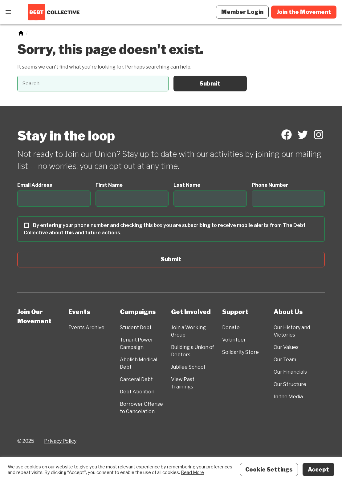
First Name (109, 185)
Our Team (285, 360)
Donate (231, 327)
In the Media (288, 397)
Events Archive (86, 327)
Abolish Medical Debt (138, 363)
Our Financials (290, 372)
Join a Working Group (188, 331)
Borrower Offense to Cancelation (141, 407)
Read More (192, 472)
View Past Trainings (182, 383)
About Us (288, 312)
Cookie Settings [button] (269, 469)
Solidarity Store (240, 352)
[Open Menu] (8, 12)
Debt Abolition (137, 392)
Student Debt (136, 327)
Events (79, 312)
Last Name (186, 185)
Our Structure (290, 384)
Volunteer (234, 340)
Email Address (34, 185)
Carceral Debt (136, 379)
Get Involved (191, 312)
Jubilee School (188, 367)
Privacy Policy (60, 441)
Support (235, 312)
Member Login (242, 12)
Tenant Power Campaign (136, 343)
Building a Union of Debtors (192, 351)
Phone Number (270, 185)
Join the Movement (303, 12)
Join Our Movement (34, 316)
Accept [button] (318, 469)
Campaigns (138, 312)
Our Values (286, 347)
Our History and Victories (292, 331)
